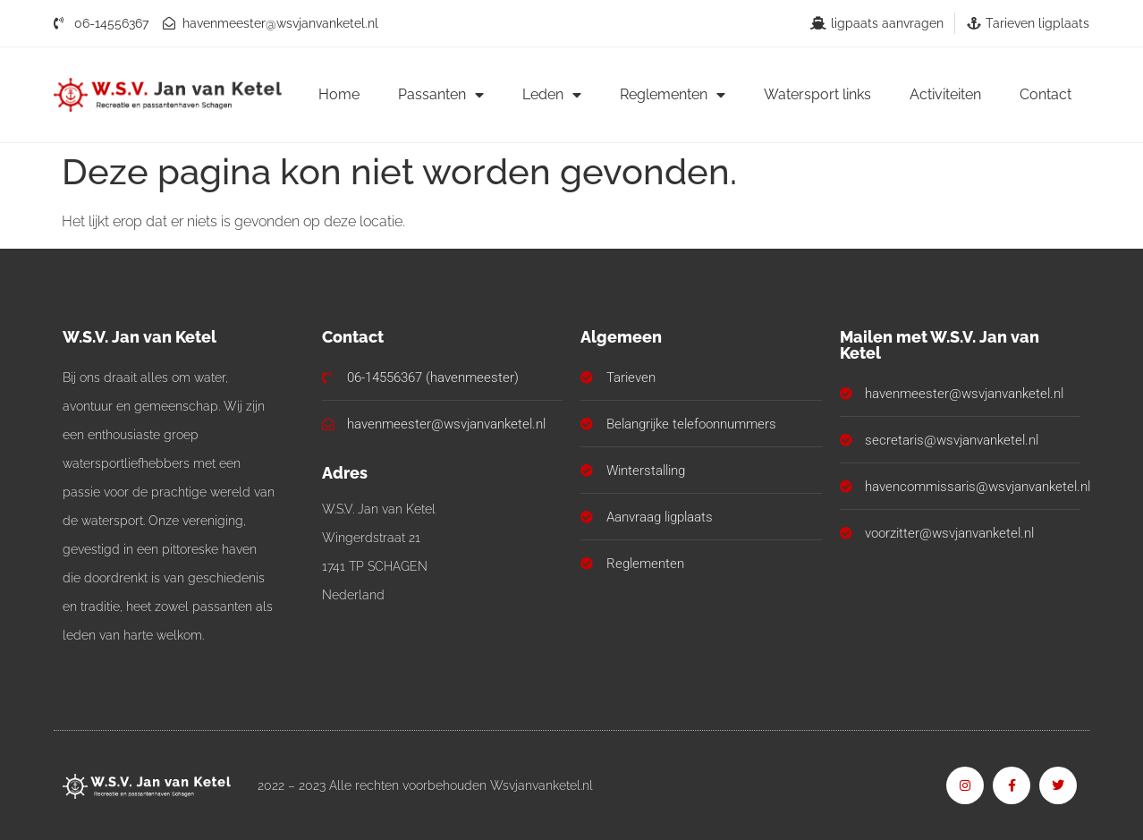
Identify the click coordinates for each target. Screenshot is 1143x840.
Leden (551, 95)
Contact (1045, 94)
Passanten (441, 95)
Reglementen (672, 95)
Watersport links (817, 94)
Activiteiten (945, 94)
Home (339, 94)
